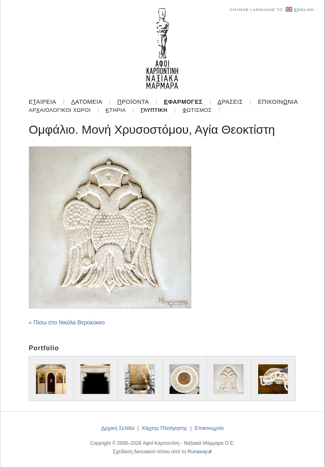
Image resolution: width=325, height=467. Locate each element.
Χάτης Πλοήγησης (164, 428)
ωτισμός (197, 110)
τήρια (116, 110)
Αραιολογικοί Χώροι (60, 110)
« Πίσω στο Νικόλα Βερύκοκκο (67, 322)
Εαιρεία (42, 102)
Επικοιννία (278, 102)
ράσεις (230, 102)
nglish (300, 9)
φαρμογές (183, 102)
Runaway (197, 451)
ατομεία (86, 102)
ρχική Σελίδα (117, 428)
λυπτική (154, 110)
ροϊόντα (133, 102)
